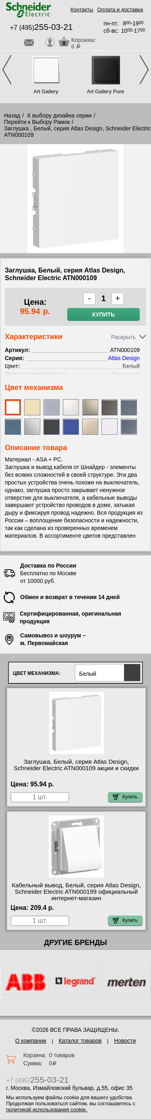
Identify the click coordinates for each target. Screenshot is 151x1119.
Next (144, 69)
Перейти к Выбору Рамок (37, 122)
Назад (12, 115)
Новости (125, 1040)
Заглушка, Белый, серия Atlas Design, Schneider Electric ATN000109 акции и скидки (76, 765)
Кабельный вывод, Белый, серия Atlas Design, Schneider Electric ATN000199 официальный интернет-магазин (76, 891)
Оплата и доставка (120, 9)
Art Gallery (45, 91)
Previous (7, 69)
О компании (30, 1040)
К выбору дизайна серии (59, 115)
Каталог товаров (80, 1040)
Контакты (81, 9)
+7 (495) (41, 27)
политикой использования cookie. (46, 1109)
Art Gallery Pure (105, 91)
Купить (103, 314)
